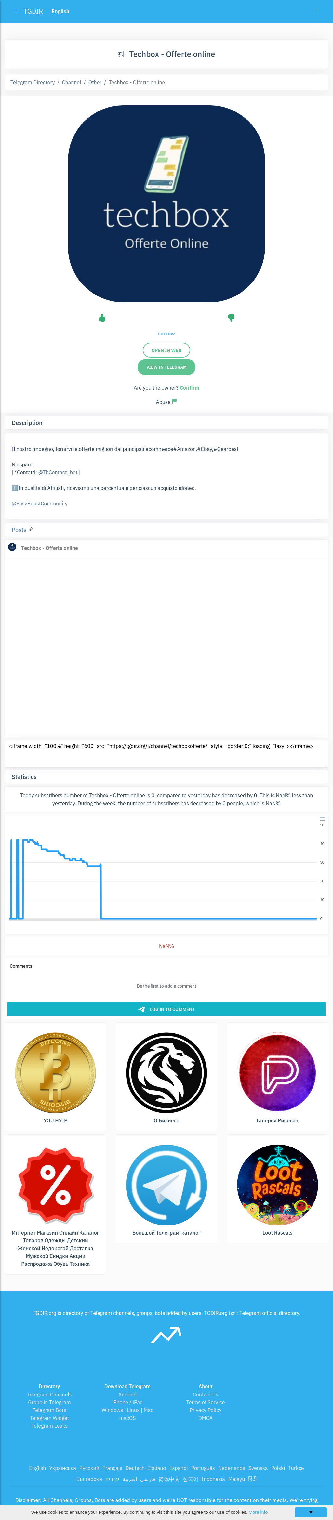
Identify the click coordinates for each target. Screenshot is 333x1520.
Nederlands (231, 1468)
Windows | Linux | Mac (127, 1410)
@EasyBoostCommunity (40, 503)
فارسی (147, 1479)
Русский (89, 1468)
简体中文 (169, 1479)
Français (112, 1468)
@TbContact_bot (58, 472)
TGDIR (33, 11)
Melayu (236, 1479)
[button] (322, 818)
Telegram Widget (49, 1418)
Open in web (166, 350)
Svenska (258, 1468)
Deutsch (135, 1468)
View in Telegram (166, 367)
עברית (112, 1479)
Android (127, 1394)
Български (89, 1479)
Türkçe (296, 1468)
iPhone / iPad (127, 1402)
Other (95, 82)
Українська (62, 1468)
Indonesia (213, 1479)
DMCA (205, 1418)
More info (258, 1512)
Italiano (157, 1468)
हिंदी (252, 1479)
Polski (278, 1468)
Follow (166, 334)
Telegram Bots (49, 1410)
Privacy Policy (205, 1410)
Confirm (189, 388)
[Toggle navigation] (318, 11)
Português (203, 1468)
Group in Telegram (49, 1402)
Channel (71, 82)
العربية (130, 1479)
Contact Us (205, 1394)
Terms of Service (205, 1402)
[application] (166, 872)
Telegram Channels (49, 1394)
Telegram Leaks (49, 1425)
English (37, 1468)
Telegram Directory (32, 82)
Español (178, 1468)
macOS (127, 1418)
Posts (20, 529)
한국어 (190, 1479)
